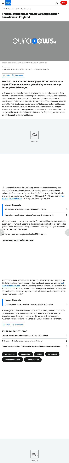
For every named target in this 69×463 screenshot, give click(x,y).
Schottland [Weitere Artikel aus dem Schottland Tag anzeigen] (52, 354)
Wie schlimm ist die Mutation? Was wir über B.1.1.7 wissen (26, 209)
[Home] (2, 9)
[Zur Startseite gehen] (8, 2)
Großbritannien (26, 9)
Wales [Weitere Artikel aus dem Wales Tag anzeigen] (39, 354)
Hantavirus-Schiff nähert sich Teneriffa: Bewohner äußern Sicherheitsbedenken (31, 346)
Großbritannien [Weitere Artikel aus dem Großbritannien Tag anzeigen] (33, 359)
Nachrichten (9, 9)
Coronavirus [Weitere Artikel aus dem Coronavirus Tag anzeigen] (10, 354)
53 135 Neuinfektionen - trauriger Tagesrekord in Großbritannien (29, 304)
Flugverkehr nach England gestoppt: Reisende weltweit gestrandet (29, 215)
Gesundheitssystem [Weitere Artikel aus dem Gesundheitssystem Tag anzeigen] (12, 359)
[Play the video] (34, 41)
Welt (17, 9)
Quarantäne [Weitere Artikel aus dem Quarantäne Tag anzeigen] (25, 354)
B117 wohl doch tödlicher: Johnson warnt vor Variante (22, 341)
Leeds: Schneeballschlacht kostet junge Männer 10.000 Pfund (25, 335)
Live (63, 3)
